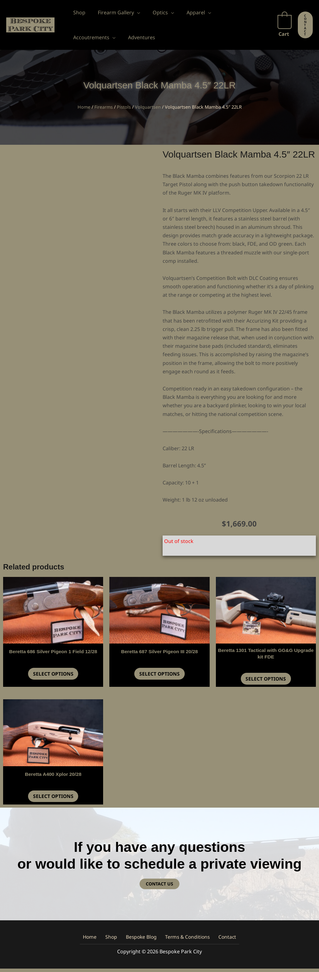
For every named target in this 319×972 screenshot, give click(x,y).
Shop (113, 940)
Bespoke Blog (140, 940)
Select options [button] (53, 674)
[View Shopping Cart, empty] (285, 25)
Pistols (124, 107)
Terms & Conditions (184, 940)
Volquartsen (148, 107)
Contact (222, 940)
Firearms (103, 107)
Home (83, 107)
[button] (133, 12)
